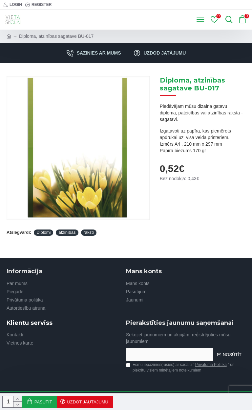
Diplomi (43, 232)
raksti (89, 232)
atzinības (66, 232)
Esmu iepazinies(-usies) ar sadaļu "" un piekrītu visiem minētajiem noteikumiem (180, 367)
